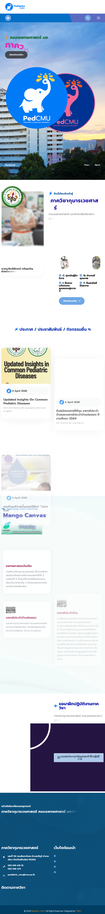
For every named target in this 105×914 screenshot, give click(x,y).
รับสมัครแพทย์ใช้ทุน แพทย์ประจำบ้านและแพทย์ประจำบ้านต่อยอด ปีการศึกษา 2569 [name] (77, 427)
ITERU (78, 911)
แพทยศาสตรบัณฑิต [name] (19, 570)
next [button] (97, 165)
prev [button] (86, 165)
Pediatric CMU (38, 911)
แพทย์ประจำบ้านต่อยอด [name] (21, 624)
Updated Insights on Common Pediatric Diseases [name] (25, 408)
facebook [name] (10, 165)
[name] (15, 7)
